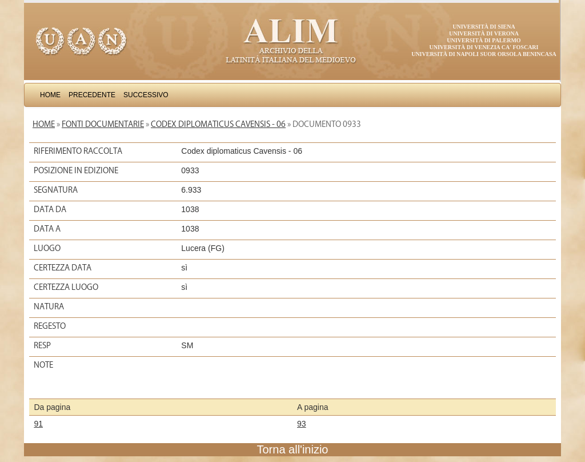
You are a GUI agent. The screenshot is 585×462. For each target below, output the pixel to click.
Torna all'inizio (292, 449)
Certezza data (62, 268)
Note (43, 365)
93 (301, 423)
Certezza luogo (66, 287)
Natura (49, 306)
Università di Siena (483, 26)
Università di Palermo (483, 40)
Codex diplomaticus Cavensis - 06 (218, 124)
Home (50, 95)
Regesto (50, 326)
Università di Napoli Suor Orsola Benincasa (483, 54)
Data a (47, 229)
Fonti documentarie (103, 124)
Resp (42, 345)
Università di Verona (484, 33)
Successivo (146, 95)
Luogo (47, 248)
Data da (50, 209)
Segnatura (56, 190)
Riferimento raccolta (78, 151)
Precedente (92, 95)
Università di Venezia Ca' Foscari (484, 47)
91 (38, 423)
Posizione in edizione (76, 170)
